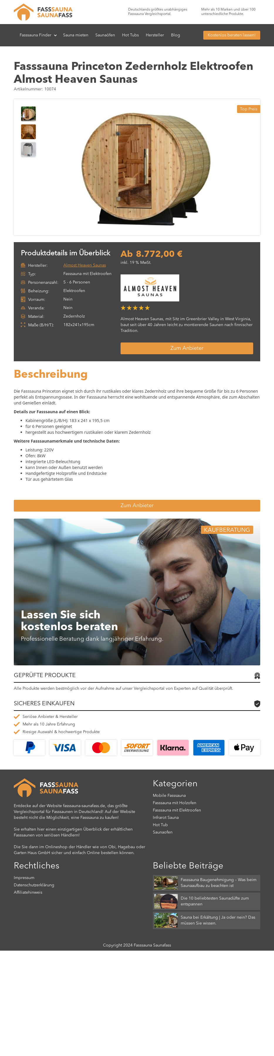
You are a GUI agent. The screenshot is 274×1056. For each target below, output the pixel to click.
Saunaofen (162, 832)
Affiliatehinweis (28, 892)
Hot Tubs (130, 35)
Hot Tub (160, 825)
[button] (38, 35)
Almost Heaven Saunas (84, 265)
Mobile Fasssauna (169, 796)
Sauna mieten (75, 35)
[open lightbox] (146, 167)
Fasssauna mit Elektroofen (177, 810)
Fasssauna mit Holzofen (174, 803)
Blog (175, 35)
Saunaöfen (105, 35)
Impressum (24, 878)
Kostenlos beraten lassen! (232, 35)
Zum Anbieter (186, 348)
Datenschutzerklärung (34, 885)
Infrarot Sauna (166, 818)
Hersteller (155, 35)
